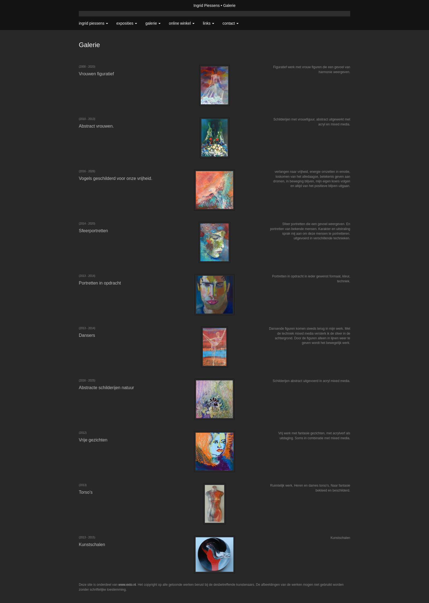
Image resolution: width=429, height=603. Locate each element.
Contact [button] (230, 23)
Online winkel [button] (182, 23)
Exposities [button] (126, 23)
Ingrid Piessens (206, 5)
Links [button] (208, 23)
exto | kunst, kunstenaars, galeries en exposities (94, 5)
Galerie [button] (153, 23)
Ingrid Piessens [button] (93, 23)
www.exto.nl (127, 585)
